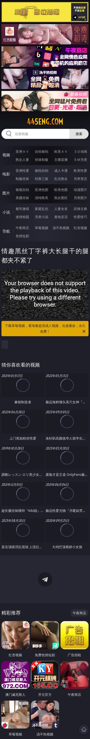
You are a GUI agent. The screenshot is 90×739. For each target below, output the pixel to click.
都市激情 (22, 208)
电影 (6, 174)
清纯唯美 (41, 197)
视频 (6, 154)
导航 (6, 231)
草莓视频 (41, 227)
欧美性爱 (80, 170)
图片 (6, 193)
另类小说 (41, 217)
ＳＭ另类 (80, 159)
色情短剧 (22, 236)
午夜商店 (22, 227)
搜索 (79, 133)
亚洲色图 (41, 189)
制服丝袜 (22, 178)
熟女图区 (61, 197)
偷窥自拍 (22, 189)
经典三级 (41, 178)
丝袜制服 (41, 159)
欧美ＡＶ (61, 151)
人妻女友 (61, 208)
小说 (6, 212)
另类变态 (80, 178)
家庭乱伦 (41, 208)
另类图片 (80, 197)
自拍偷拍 (41, 151)
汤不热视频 (61, 227)
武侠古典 (80, 208)
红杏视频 (80, 227)
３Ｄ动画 (80, 151)
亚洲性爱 (22, 170)
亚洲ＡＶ (22, 151)
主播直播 (61, 159)
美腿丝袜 (22, 197)
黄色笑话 (61, 217)
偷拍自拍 (41, 170)
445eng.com (45, 121)
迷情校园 (22, 217)
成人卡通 (61, 170)
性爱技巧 (80, 217)
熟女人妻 (22, 159)
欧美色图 (61, 189)
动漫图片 (80, 189)
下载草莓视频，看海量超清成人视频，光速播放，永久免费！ (45, 328)
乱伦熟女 (61, 178)
